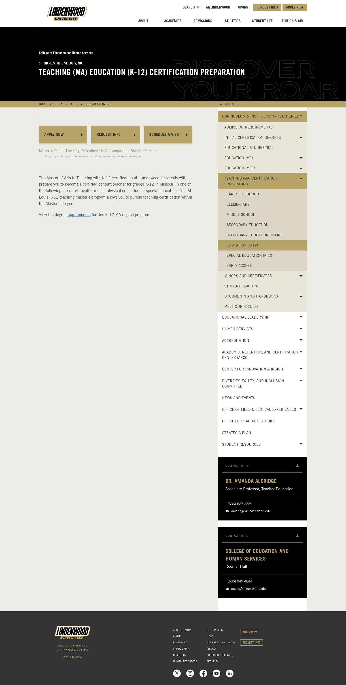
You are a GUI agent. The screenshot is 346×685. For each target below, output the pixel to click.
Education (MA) (238, 158)
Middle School (241, 214)
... (56, 104)
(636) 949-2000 (72, 657)
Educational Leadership (245, 317)
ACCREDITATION (182, 629)
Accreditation (235, 340)
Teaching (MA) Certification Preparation (250, 181)
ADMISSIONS (202, 21)
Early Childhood (243, 194)
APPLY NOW (295, 7)
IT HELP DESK (215, 629)
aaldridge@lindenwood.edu (251, 511)
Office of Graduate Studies (249, 421)
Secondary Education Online (255, 235)
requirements (79, 214)
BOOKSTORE (180, 642)
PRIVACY (212, 648)
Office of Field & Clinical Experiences (259, 409)
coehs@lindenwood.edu (248, 589)
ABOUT (143, 21)
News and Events (238, 398)
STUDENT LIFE (262, 21)
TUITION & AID (292, 21)
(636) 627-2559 (240, 504)
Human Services (237, 329)
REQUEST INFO (267, 7)
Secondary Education (248, 225)
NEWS (210, 636)
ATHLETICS (233, 21)
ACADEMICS (173, 21)
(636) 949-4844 (240, 581)
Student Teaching (241, 286)
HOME (43, 104)
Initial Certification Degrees (252, 137)
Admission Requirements (248, 127)
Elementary (238, 204)
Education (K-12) (98, 104)
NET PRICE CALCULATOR (221, 642)
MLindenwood (218, 7)
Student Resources (241, 444)
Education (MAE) (239, 168)
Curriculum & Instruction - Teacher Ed (260, 116)
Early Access (239, 265)
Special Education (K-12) (250, 255)
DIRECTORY (179, 655)
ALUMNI (178, 636)
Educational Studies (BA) (248, 148)
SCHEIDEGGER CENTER (220, 655)
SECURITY (212, 661)
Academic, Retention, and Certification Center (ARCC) (260, 355)
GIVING (243, 7)
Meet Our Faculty (241, 306)
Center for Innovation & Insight (253, 369)
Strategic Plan (236, 433)
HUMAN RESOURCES (185, 661)
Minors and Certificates (248, 276)
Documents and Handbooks (251, 296)
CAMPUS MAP (181, 648)
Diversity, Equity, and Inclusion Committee (253, 383)
